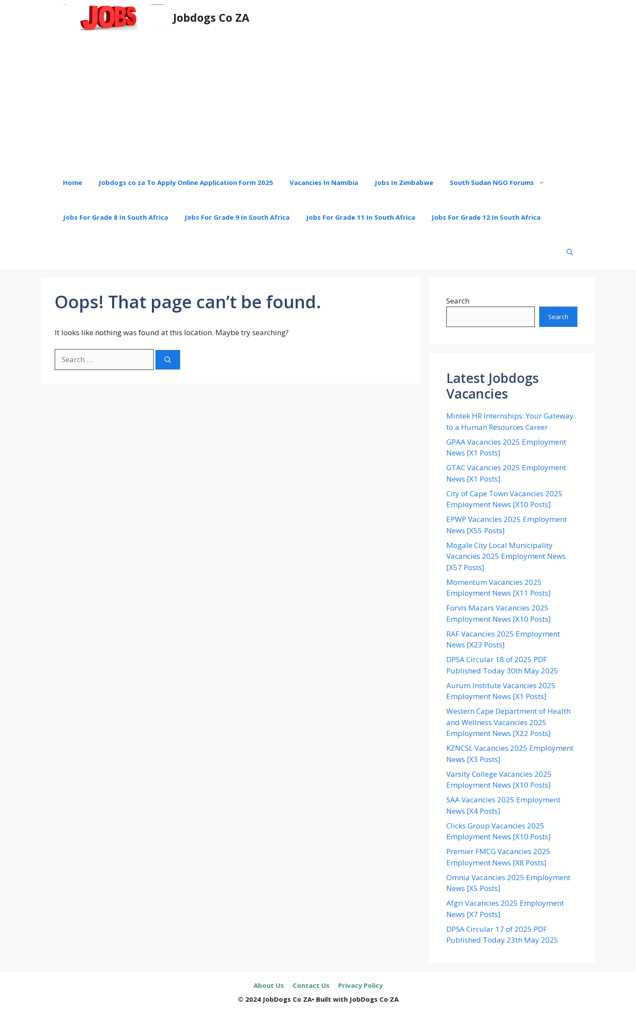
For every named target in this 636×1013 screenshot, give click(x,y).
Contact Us (311, 985)
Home (72, 182)
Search (457, 301)
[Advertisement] (318, 100)
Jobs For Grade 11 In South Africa (360, 217)
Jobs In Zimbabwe (404, 182)
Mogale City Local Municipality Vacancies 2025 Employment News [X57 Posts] (506, 556)
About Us (269, 985)
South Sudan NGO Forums (501, 182)
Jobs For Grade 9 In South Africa (237, 217)
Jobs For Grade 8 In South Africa (115, 217)
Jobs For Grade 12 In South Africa (486, 217)
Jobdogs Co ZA (211, 17)
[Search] (167, 360)
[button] (569, 251)
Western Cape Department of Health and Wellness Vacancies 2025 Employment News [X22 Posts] (508, 722)
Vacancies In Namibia (324, 182)
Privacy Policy (360, 985)
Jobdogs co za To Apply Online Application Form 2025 (186, 182)
